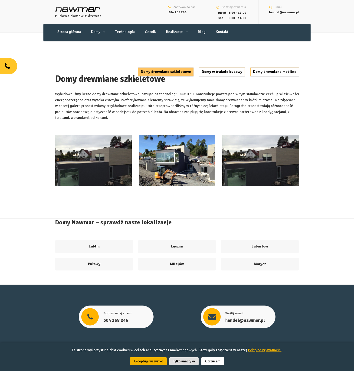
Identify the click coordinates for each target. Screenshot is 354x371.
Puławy (94, 264)
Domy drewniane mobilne (274, 71)
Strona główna (69, 31)
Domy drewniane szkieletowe (166, 71)
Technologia (125, 31)
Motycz (260, 264)
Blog (202, 31)
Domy (98, 31)
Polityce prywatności (265, 350)
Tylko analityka (184, 361)
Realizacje (177, 31)
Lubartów (260, 246)
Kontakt (222, 31)
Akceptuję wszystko (148, 361)
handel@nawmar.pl (284, 12)
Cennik (150, 31)
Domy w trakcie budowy (222, 71)
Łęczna (177, 246)
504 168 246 (177, 12)
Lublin (94, 246)
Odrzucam (212, 361)
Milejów (177, 264)
